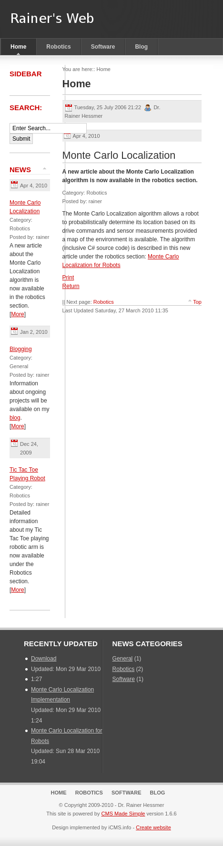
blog (15, 417)
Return (71, 286)
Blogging (21, 349)
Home (18, 46)
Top (197, 302)
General (122, 658)
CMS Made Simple (123, 813)
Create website (153, 827)
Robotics (58, 46)
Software (103, 46)
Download (43, 658)
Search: (27, 107)
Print (68, 277)
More (17, 314)
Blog (141, 46)
